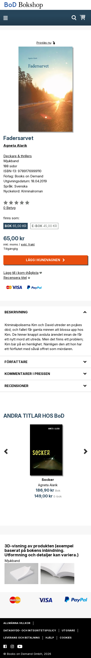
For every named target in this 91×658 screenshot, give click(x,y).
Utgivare (68, 630)
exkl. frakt (28, 244)
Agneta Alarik (15, 145)
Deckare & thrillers (17, 156)
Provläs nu (43, 42)
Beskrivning (16, 312)
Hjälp (50, 637)
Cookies (66, 637)
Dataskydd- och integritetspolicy (29, 630)
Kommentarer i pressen (27, 374)
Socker (48, 479)
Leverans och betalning (21, 637)
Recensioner (16, 386)
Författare (16, 362)
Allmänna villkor (16, 623)
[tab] (45, 309)
